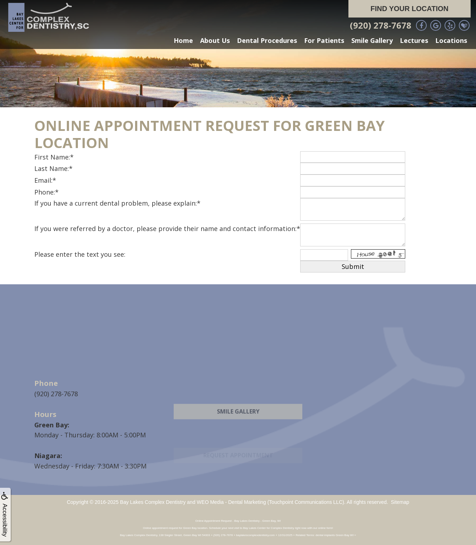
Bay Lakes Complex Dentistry (153, 502)
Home (183, 40)
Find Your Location (409, 9)
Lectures (414, 40)
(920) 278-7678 (380, 25)
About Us (215, 40)
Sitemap (400, 502)
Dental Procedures (267, 40)
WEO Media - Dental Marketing (231, 502)
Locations (451, 40)
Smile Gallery (372, 40)
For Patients (324, 40)
